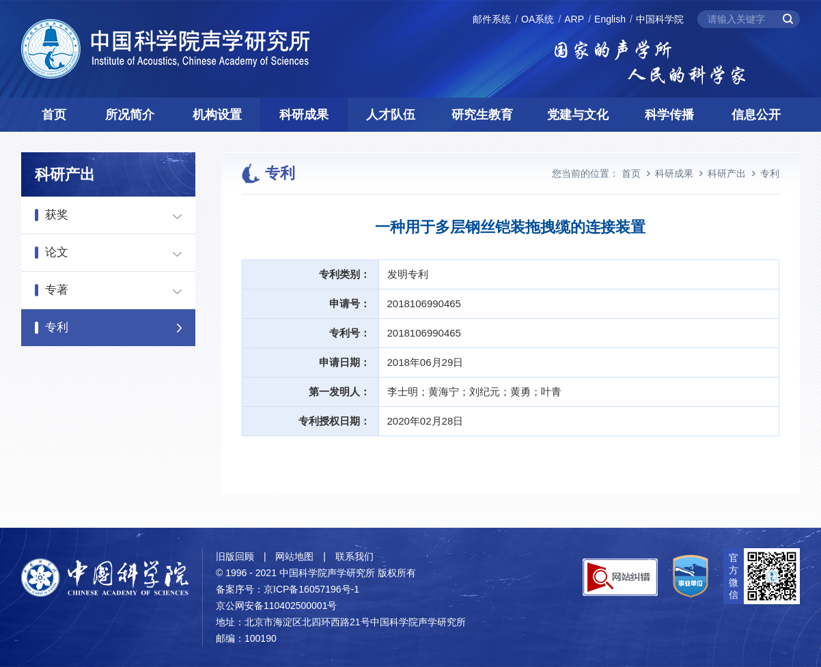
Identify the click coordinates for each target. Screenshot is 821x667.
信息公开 (756, 115)
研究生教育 (482, 115)
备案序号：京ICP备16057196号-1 (287, 589)
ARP (574, 19)
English (610, 19)
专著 (56, 289)
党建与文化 (578, 115)
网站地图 (294, 556)
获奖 (56, 214)
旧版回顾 (235, 556)
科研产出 (727, 173)
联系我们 (354, 556)
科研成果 (304, 115)
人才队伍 (390, 115)
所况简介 (129, 115)
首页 (54, 115)
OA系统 (537, 19)
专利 (56, 327)
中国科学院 (660, 19)
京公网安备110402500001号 (276, 605)
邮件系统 (492, 19)
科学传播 (669, 115)
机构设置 (217, 115)
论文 (56, 252)
